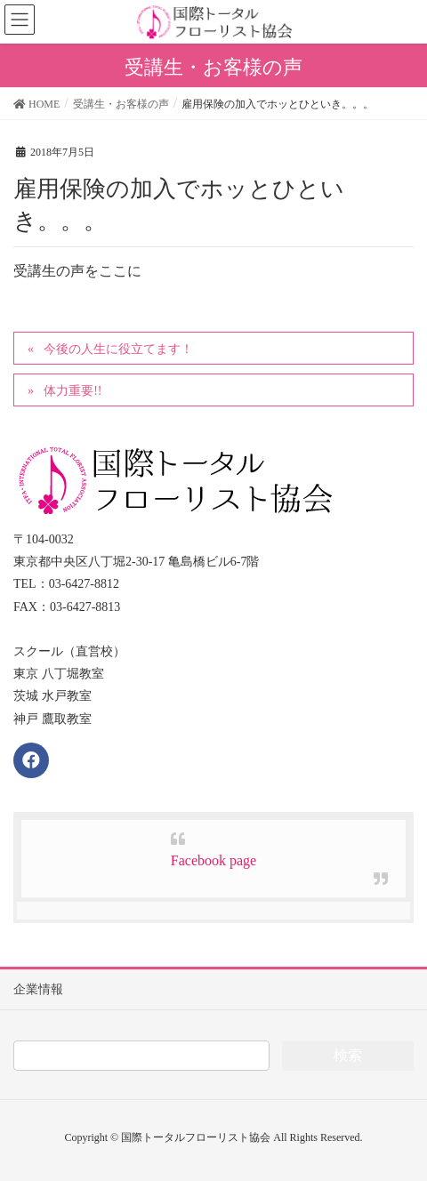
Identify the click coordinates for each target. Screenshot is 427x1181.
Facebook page (213, 860)
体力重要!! (72, 391)
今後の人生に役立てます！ (118, 349)
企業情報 (38, 989)
